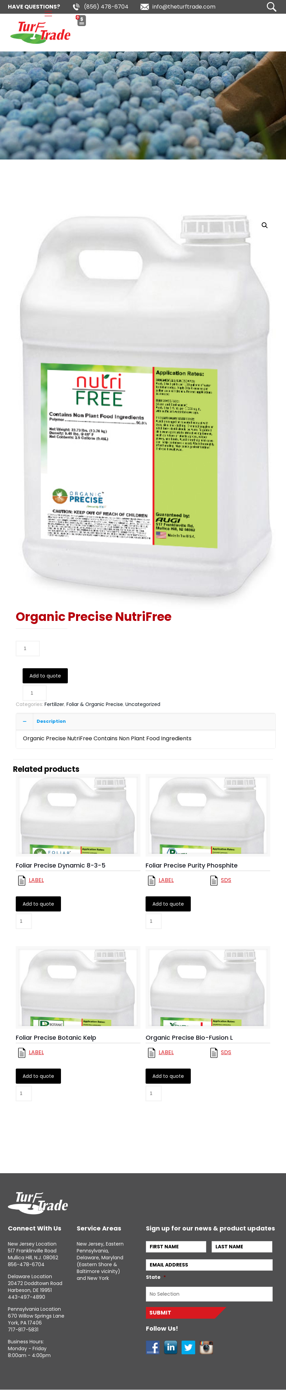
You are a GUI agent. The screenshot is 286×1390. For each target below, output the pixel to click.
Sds (226, 880)
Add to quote (45, 675)
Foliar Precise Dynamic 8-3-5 (60, 865)
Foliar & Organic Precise (94, 704)
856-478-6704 (26, 1264)
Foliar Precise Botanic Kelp (56, 1037)
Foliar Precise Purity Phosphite (192, 865)
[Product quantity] (28, 648)
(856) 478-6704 (106, 7)
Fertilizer (54, 704)
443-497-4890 (26, 1297)
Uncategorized (142, 704)
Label (36, 880)
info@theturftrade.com (183, 7)
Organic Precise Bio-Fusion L (189, 1037)
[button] (265, 225)
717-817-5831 (23, 1329)
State (156, 1277)
